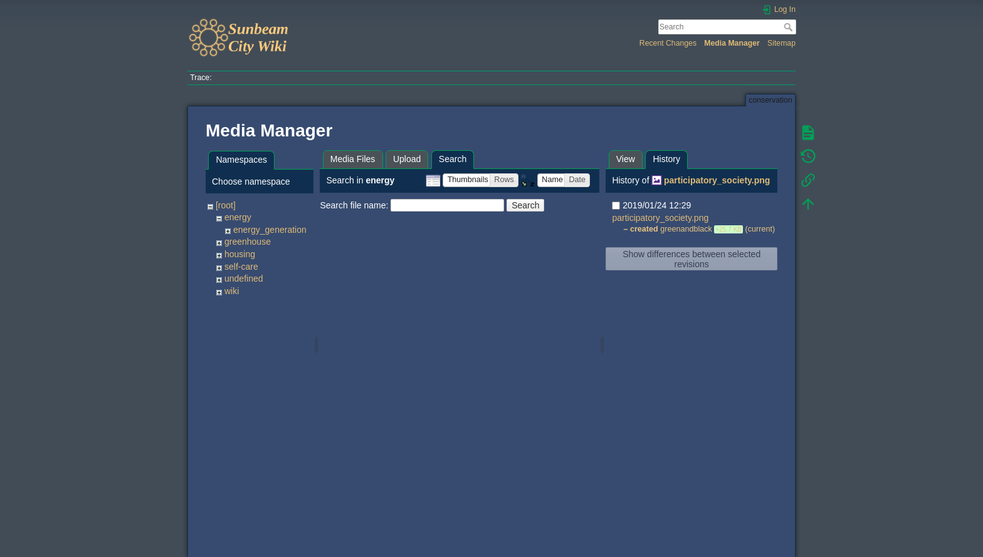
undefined (243, 278)
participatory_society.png (717, 180)
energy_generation (270, 230)
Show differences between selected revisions (691, 259)
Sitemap (781, 43)
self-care (241, 267)
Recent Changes (668, 43)
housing (239, 254)
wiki (231, 291)
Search (790, 27)
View (625, 159)
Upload (407, 159)
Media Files (353, 159)
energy (237, 217)
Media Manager (732, 43)
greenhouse (247, 242)
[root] (226, 205)
